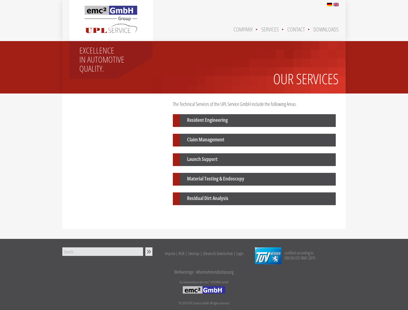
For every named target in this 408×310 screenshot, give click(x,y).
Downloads (326, 29)
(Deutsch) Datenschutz (218, 253)
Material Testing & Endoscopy (215, 178)
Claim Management (205, 139)
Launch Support (202, 159)
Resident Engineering (207, 119)
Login (239, 253)
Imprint (170, 253)
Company (243, 29)
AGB (181, 253)
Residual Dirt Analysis (207, 198)
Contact (296, 29)
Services (270, 29)
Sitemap (193, 253)
